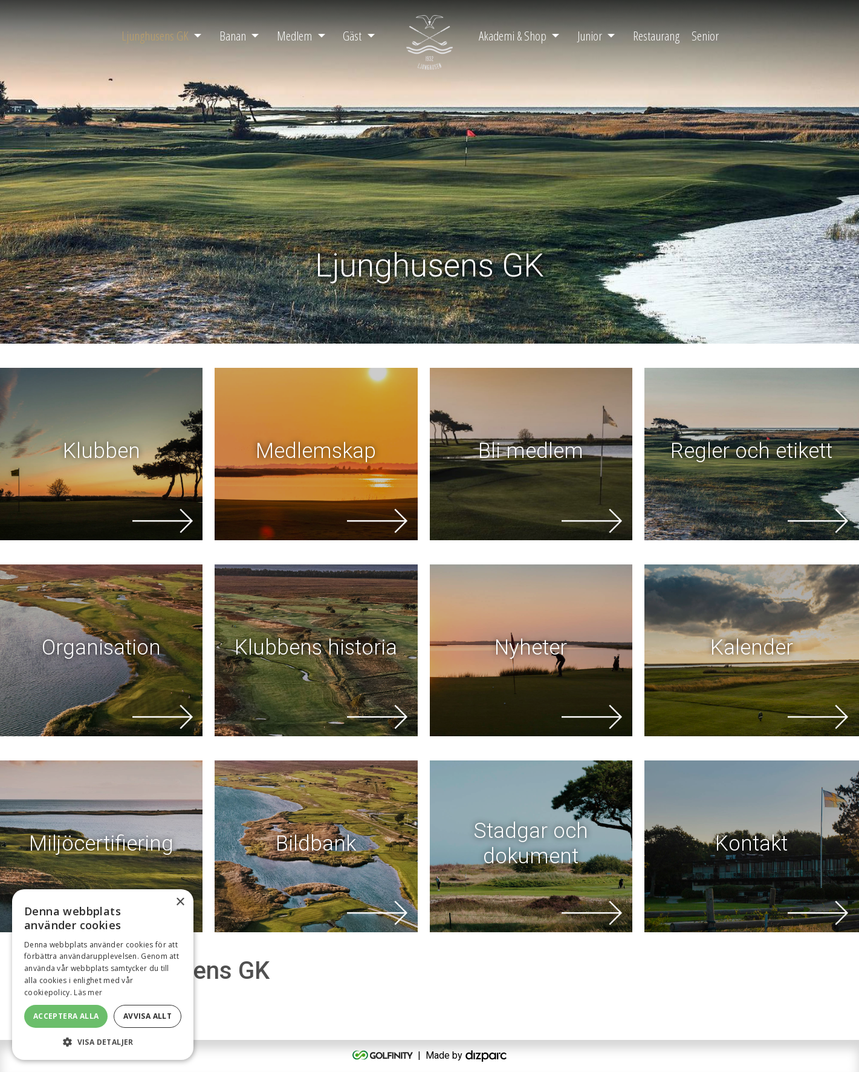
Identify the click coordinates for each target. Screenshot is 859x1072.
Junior (589, 35)
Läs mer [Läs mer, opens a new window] (88, 992)
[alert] (102, 974)
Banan (232, 35)
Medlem (294, 35)
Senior (705, 35)
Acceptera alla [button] (66, 1016)
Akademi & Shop (512, 35)
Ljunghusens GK (155, 35)
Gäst (352, 35)
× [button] (179, 902)
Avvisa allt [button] (147, 1016)
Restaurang (656, 35)
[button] (102, 1042)
